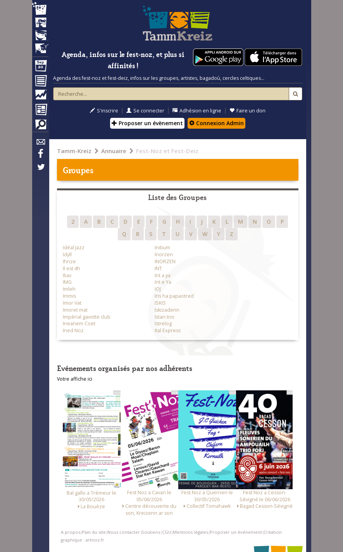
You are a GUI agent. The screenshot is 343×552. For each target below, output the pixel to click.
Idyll (67, 254)
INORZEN (165, 261)
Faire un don (247, 110)
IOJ (158, 289)
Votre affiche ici (74, 379)
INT (158, 268)
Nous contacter (123, 532)
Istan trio (164, 317)
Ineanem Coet (79, 323)
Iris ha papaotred (174, 296)
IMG (67, 282)
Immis (69, 296)
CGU (166, 532)
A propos (70, 532)
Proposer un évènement (147, 123)
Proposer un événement (236, 532)
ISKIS (160, 303)
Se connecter (145, 110)
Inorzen (164, 254)
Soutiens (150, 532)
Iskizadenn (167, 310)
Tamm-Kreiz (74, 151)
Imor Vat (72, 303)
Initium (162, 247)
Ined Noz (73, 330)
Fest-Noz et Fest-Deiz (167, 151)
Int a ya (163, 275)
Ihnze (69, 261)
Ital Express (168, 330)
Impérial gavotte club (86, 317)
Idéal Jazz (73, 247)
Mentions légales (190, 532)
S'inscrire (104, 110)
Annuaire (113, 151)
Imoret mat (75, 310)
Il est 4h (71, 268)
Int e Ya (163, 282)
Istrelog (163, 323)
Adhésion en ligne (196, 110)
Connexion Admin (216, 123)
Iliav (67, 275)
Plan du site (94, 532)
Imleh (69, 289)
